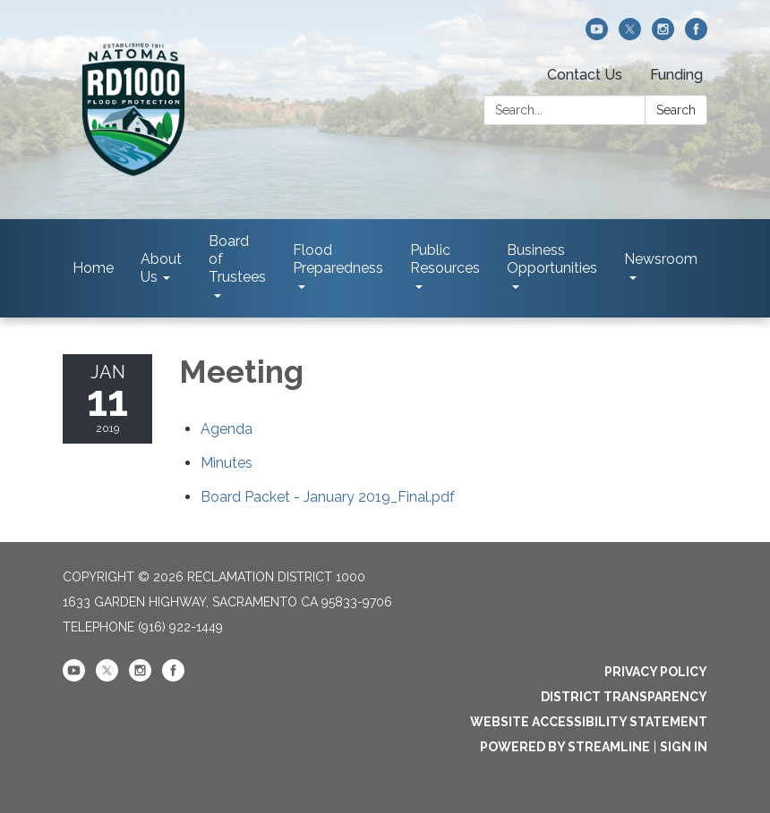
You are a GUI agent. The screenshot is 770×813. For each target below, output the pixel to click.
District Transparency (624, 697)
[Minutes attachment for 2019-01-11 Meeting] (226, 462)
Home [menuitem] (93, 267)
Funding (676, 74)
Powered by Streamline (565, 747)
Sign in (683, 747)
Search (676, 110)
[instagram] (663, 35)
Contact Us (584, 74)
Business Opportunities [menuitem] (552, 258)
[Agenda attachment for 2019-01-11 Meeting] (226, 428)
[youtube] (597, 35)
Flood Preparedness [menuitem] (338, 258)
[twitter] (630, 35)
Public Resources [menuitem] (445, 258)
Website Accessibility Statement (588, 722)
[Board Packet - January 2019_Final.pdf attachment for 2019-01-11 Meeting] (328, 496)
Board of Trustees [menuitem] (237, 259)
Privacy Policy (655, 672)
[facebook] (696, 35)
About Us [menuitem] (161, 267)
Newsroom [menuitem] (660, 258)
